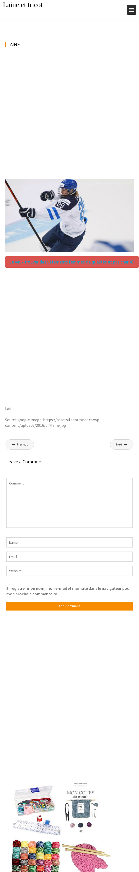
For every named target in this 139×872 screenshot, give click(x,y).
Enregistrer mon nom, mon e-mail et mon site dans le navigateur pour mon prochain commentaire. (68, 591)
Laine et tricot (23, 5)
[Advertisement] (61, 115)
